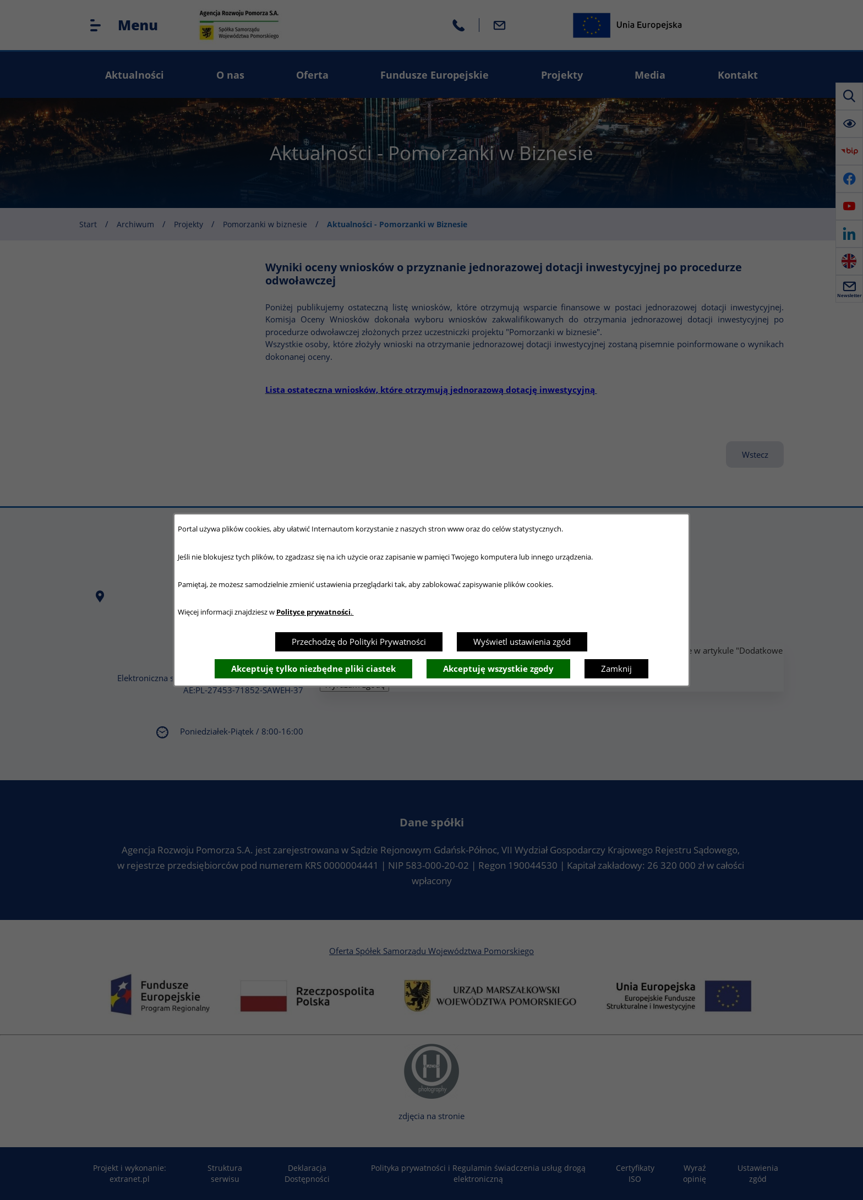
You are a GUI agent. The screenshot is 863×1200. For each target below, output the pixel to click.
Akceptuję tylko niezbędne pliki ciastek (313, 668)
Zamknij (616, 668)
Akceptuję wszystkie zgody (498, 668)
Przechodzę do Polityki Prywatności (359, 641)
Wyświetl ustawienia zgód (522, 641)
